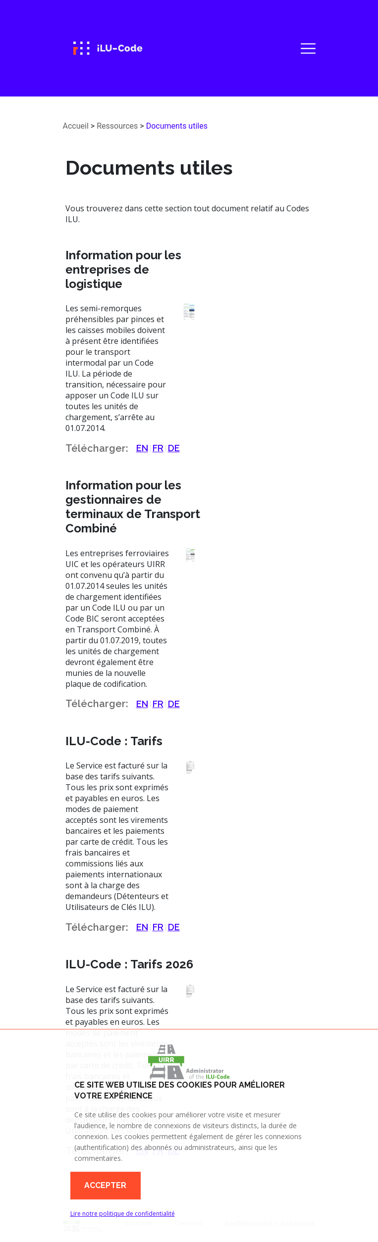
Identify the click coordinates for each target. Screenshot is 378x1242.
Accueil (76, 126)
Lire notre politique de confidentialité (122, 1213)
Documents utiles (177, 126)
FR (158, 448)
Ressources (117, 126)
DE (174, 448)
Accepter (105, 1185)
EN (142, 448)
